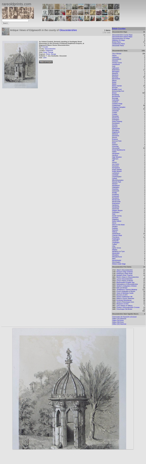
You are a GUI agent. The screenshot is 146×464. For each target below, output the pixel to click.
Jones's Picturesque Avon (125, 302)
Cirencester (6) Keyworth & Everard (124, 317)
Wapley (114, 250)
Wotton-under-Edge (119, 264)
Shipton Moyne (117, 210)
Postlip (114, 193)
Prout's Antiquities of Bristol (125, 291)
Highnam (115, 159)
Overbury (115, 189)
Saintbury (115, 205)
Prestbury (115, 194)
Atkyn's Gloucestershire (124, 270)
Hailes (114, 152)
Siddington (115, 212)
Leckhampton (116, 177)
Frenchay (115, 146)
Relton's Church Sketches (125, 298)
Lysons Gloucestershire (124, 279)
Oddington (115, 187)
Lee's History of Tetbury (124, 305)
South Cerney (117, 216)
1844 (44, 58)
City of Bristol (116, 53)
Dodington (115, 120)
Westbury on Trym (118, 251)
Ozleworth (115, 191)
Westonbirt (116, 253)
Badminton (116, 70)
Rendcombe (116, 201)
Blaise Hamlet (117, 86)
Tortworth (115, 241)
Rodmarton (116, 203)
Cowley (114, 114)
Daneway (115, 116)
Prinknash (115, 196)
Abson (114, 55)
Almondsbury (116, 59)
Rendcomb (116, 200)
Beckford (115, 75)
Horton (114, 162)
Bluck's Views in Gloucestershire (127, 277)
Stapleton (115, 219)
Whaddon (115, 255)
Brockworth (116, 96)
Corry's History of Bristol (124, 281)
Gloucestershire (68, 30)
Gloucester (116, 148)
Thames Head (117, 235)
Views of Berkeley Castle (125, 293)
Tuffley (114, 244)
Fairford (115, 144)
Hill (113, 160)
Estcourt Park (116, 141)
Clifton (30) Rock (118, 322)
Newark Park (116, 182)
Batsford (115, 73)
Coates (114, 112)
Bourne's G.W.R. (122, 295)
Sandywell (115, 207)
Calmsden (115, 100)
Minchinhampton (117, 180)
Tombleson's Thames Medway (126, 289)
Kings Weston (117, 171)
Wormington (116, 262)
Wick (114, 258)
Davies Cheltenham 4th (124, 297)
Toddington (116, 239)
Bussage (115, 98)
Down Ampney (117, 121)
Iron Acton (115, 164)
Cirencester (116, 109)
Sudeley (115, 228)
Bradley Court (117, 89)
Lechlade (115, 175)
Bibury (114, 80)
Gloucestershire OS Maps (121, 38)
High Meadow (117, 157)
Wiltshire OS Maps (118, 40)
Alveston (115, 61)
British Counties (118, 29)
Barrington (115, 71)
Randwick (115, 198)
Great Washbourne (118, 150)
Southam (115, 217)
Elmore (114, 137)
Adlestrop (115, 57)
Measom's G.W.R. (122, 304)
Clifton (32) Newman (119, 324)
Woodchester (116, 260)
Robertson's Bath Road (124, 273)
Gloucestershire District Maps (122, 37)
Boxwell (115, 87)
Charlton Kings (117, 103)
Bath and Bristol (121, 288)
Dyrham (115, 127)
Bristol (114, 93)
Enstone (115, 139)
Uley (113, 246)
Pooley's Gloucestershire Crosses (128, 307)
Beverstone (116, 79)
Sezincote (115, 209)
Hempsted (115, 153)
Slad (113, 214)
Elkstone (115, 134)
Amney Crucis (117, 63)
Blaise (114, 84)
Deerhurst (115, 118)
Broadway (115, 95)
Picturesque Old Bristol (124, 309)
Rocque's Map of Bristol (124, 272)
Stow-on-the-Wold (118, 225)
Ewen (114, 143)
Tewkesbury (116, 233)
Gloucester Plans (118, 45)
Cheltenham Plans (118, 44)
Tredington (116, 242)
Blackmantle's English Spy (125, 282)
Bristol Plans (116, 42)
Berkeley (115, 77)
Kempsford (116, 168)
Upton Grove (116, 248)
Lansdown (115, 173)
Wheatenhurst (117, 257)
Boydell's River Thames (124, 275)
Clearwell (115, 111)
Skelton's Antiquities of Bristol (126, 286)
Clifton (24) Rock (118, 320)
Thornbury (115, 237)
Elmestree (115, 136)
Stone (114, 223)
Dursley (114, 125)
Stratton (115, 226)
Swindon (115, 230)
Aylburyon (115, 68)
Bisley (114, 82)
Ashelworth (116, 64)
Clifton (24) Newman (119, 319)
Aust (113, 66)
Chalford (115, 102)
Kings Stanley (117, 169)
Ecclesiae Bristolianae (124, 300)
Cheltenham (116, 105)
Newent (114, 184)
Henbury (115, 155)
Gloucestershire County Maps (122, 35)
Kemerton (115, 166)
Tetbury (114, 232)
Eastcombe (116, 128)
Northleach (116, 185)
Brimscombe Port (118, 91)
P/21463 (45, 47)
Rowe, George (48, 52)
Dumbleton (116, 123)
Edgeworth (49, 50)
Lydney (114, 178)
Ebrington (115, 130)
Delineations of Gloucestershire (127, 284)
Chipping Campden (118, 107)
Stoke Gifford (116, 221)
